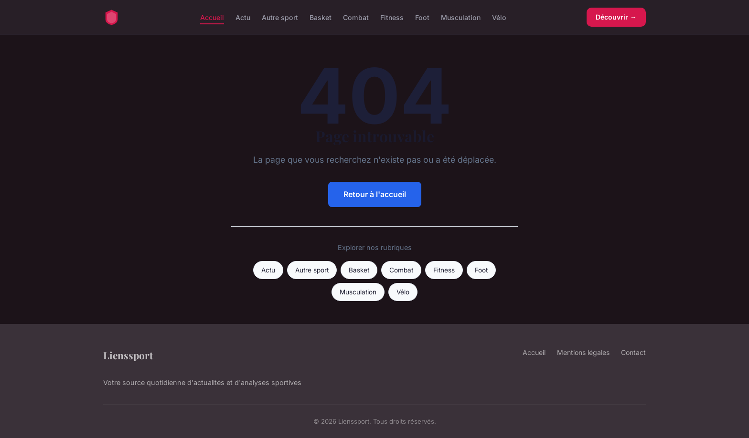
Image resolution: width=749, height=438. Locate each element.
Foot (422, 17)
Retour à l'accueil (374, 194)
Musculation (461, 17)
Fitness (392, 17)
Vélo (499, 17)
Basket (321, 17)
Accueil (212, 17)
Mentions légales (583, 352)
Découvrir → (616, 17)
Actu (242, 17)
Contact (633, 352)
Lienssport (128, 355)
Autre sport (280, 17)
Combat (356, 17)
